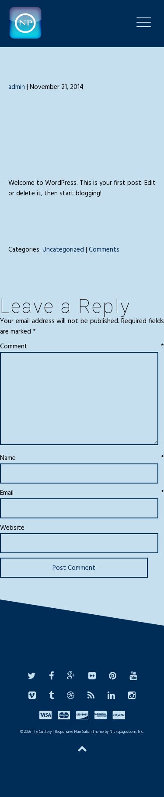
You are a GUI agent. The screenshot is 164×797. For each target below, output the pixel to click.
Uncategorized (63, 250)
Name (82, 458)
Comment (82, 346)
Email (82, 493)
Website (12, 528)
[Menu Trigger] (144, 22)
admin (16, 87)
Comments (104, 250)
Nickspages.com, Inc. (126, 732)
